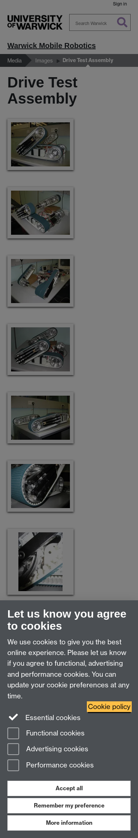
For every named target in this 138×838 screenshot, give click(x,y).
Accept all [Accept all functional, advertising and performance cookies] (69, 788)
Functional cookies (46, 734)
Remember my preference (69, 805)
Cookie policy (109, 706)
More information (69, 822)
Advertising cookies (47, 749)
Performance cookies (50, 766)
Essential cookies (44, 717)
